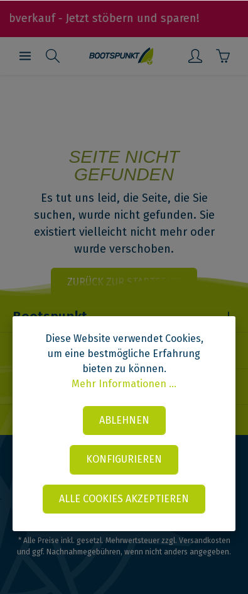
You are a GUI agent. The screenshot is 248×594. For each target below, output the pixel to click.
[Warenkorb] (222, 56)
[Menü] (25, 56)
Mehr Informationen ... (124, 384)
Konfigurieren (124, 459)
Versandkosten (204, 540)
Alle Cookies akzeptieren (124, 499)
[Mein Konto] (195, 56)
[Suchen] (52, 56)
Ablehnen (124, 420)
